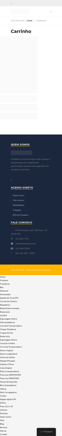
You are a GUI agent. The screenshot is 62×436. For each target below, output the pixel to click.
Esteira (3, 403)
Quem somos (18, 195)
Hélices (3, 389)
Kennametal (5, 294)
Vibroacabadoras (7, 322)
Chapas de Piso (6, 333)
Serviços (3, 427)
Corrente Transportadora (11, 326)
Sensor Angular (6, 350)
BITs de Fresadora (20, 215)
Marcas (3, 431)
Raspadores (5, 305)
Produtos (4, 280)
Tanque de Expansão (8, 382)
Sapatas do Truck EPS (9, 298)
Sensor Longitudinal (8, 354)
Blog (2, 424)
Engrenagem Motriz (8, 319)
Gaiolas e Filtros (7, 364)
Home (29, 20)
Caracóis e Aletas (7, 343)
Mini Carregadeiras (8, 392)
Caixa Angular (6, 368)
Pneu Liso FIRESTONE (9, 378)
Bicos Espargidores (8, 385)
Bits (1, 287)
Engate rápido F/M (8, 399)
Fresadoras (5, 284)
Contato (3, 434)
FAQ (2, 420)
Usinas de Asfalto (7, 357)
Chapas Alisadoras (8, 329)
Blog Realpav (18, 205)
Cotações (17, 210)
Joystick (3, 315)
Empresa (4, 413)
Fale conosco (18, 200)
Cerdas (3, 396)
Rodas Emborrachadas (9, 308)
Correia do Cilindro (8, 301)
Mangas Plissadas (7, 361)
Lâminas (3, 410)
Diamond (4, 291)
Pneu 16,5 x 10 (6, 406)
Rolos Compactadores (9, 371)
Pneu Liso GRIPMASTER (10, 375)
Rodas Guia (5, 312)
